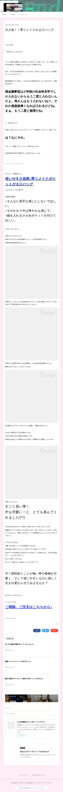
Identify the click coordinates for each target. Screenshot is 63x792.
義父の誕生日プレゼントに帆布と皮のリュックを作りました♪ (25, 679)
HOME (4, 14)
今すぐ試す (29, 8)
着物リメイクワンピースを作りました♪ (18, 661)
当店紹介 (12, 14)
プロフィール (23, 14)
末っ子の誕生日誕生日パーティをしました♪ (19, 644)
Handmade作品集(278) (10, 618)
